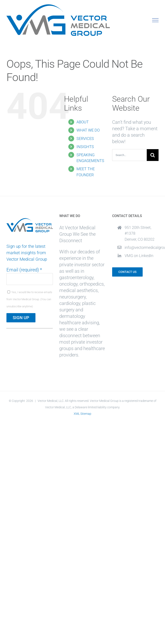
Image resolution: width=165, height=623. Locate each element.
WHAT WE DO (88, 130)
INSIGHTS (85, 146)
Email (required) (24, 269)
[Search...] (129, 155)
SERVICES (85, 138)
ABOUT (82, 122)
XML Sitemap (82, 413)
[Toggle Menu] (155, 20)
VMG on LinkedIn (139, 255)
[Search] (153, 155)
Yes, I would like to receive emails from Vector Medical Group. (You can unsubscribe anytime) (29, 299)
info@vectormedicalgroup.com (142, 247)
